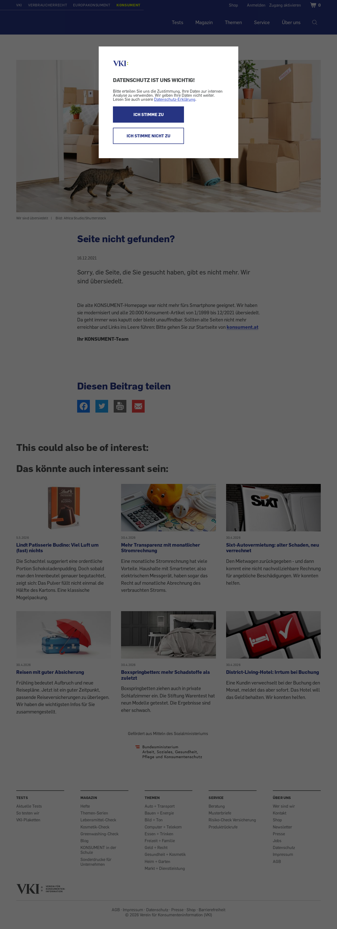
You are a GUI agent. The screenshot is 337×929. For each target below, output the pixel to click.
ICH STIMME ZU (148, 114)
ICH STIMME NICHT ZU (148, 135)
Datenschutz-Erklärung (174, 99)
